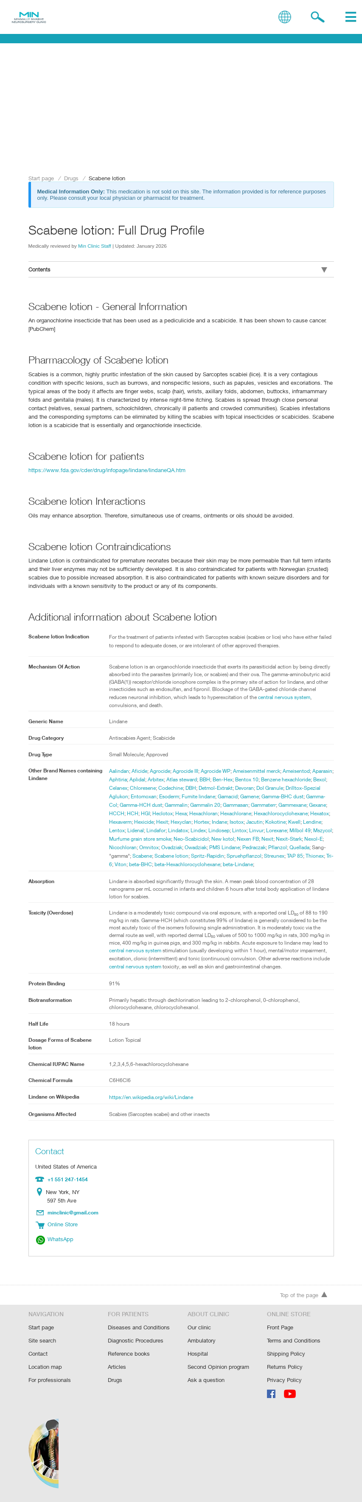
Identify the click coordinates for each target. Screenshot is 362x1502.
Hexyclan (300, 822)
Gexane (180, 814)
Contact (38, 1354)
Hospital (198, 1354)
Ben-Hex (248, 780)
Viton (283, 865)
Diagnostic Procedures (135, 1342)
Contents (178, 269)
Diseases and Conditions (138, 1329)
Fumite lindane (258, 797)
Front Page (280, 1329)
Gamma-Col (168, 805)
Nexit (193, 848)
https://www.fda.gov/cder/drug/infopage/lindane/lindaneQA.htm (104, 469)
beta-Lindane (182, 873)
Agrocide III (187, 772)
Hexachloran (290, 814)
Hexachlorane (125, 822)
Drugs (71, 178)
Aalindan (119, 772)
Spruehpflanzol (177, 865)
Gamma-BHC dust (130, 805)
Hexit (280, 822)
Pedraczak (181, 856)
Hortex (321, 822)
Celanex (167, 789)
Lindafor (272, 831)
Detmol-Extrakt (268, 789)
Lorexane (178, 839)
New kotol (147, 848)
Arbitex (179, 780)
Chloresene (193, 789)
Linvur (157, 839)
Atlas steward (205, 780)
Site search (42, 1342)
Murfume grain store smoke (269, 839)
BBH (229, 780)
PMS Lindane (150, 856)
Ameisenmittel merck (260, 772)
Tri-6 (268, 865)
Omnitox (293, 848)
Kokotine (174, 831)
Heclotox (247, 814)
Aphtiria (141, 780)
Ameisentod (301, 772)
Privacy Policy (284, 1380)
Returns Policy (285, 1367)
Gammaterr (122, 814)
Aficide (140, 772)
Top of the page (304, 1297)
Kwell (194, 831)
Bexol (147, 789)
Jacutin (153, 831)
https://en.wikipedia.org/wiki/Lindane (151, 1106)
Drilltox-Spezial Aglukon (157, 797)
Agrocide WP (218, 772)
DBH (242, 789)
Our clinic (199, 1329)
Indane (117, 831)
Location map (45, 1367)
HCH (216, 814)
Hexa (266, 814)
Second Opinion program (218, 1367)
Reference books (128, 1354)
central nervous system (141, 959)
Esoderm (228, 797)
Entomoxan (201, 797)
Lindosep (119, 839)
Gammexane (153, 814)
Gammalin (243, 805)
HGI (229, 814)
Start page (41, 178)
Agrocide (160, 772)
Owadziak (120, 856)
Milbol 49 (202, 839)
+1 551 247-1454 (67, 1188)
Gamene (313, 797)
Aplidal (160, 780)
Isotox (135, 831)
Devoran (299, 789)
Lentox (232, 831)
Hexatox (212, 822)
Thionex (250, 865)
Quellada (229, 856)
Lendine (212, 831)
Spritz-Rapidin (140, 865)
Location (40, 1200)
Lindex (315, 831)
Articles (117, 1367)
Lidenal (251, 831)
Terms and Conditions (293, 1342)
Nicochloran (267, 848)
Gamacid (289, 797)
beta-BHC (302, 865)
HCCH (200, 814)
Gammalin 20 (273, 805)
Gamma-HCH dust (207, 805)
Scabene (291, 856)
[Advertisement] (181, 109)
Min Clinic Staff (94, 245)
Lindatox (295, 831)
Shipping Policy (286, 1354)
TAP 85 (230, 865)
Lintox (140, 839)
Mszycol (225, 839)
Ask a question (206, 1380)
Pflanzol (206, 856)
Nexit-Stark (215, 848)
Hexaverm (237, 822)
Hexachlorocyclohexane (172, 822)
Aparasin (119, 780)
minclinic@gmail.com (74, 1220)
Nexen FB (173, 848)
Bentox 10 (273, 780)
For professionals (49, 1380)
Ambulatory (202, 1342)
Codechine (221, 789)
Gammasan (306, 805)
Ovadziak (317, 848)
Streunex (208, 865)
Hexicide (262, 822)
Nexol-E (240, 848)
